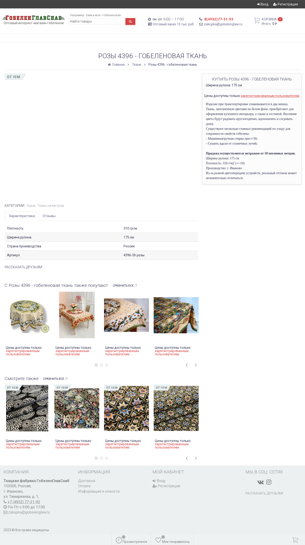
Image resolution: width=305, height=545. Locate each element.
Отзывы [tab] (49, 216)
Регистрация (285, 4)
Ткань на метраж (51, 205)
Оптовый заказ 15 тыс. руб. (173, 24)
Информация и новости (99, 491)
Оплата (84, 486)
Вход (263, 4)
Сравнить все (125, 286)
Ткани (136, 64)
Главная (116, 64)
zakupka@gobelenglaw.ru (223, 24)
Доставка (86, 481)
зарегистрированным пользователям (270, 96)
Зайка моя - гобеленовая (103, 15)
